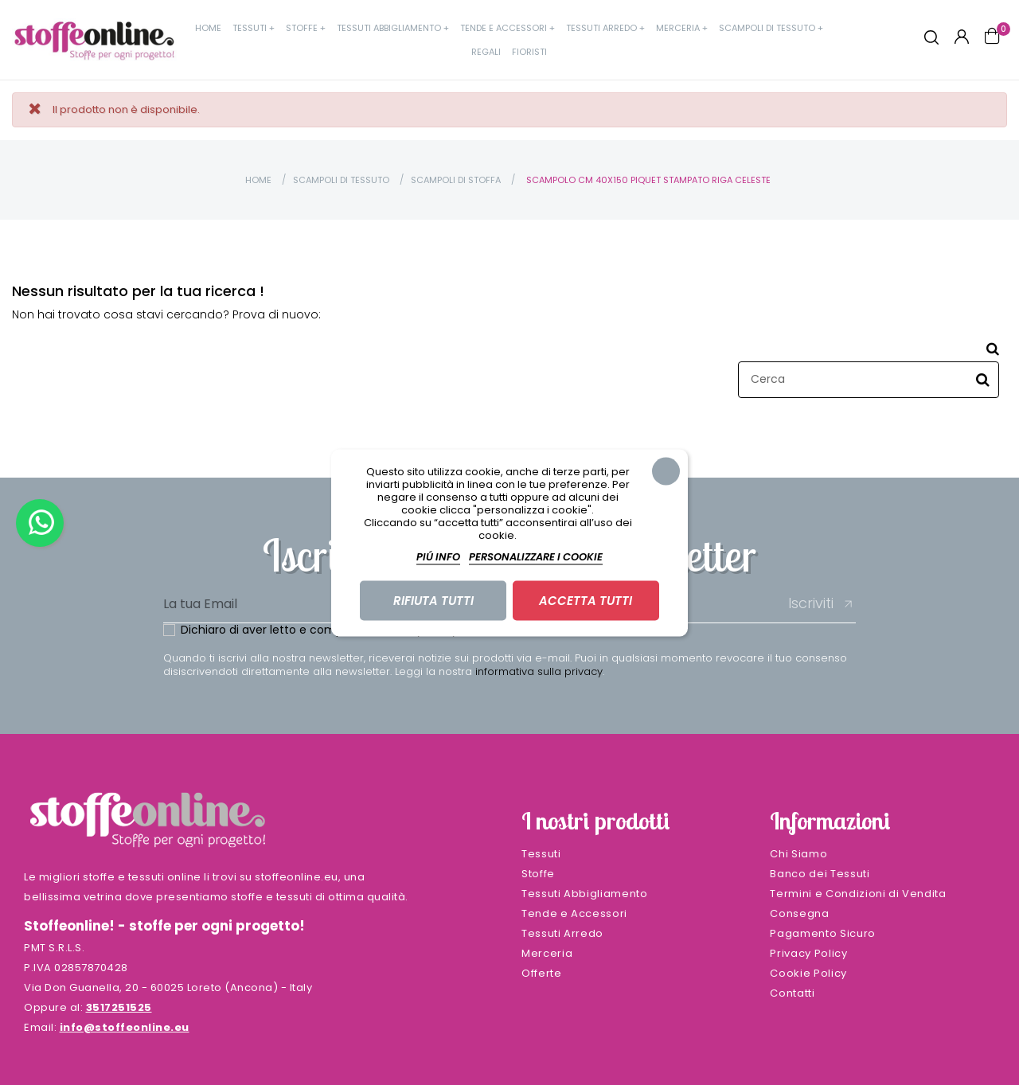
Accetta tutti (585, 599)
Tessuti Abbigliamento (584, 893)
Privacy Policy (808, 953)
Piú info (438, 556)
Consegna (799, 913)
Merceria (546, 953)
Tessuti (541, 853)
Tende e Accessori (574, 913)
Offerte (541, 973)
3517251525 (119, 1007)
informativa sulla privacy (539, 671)
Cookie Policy (808, 973)
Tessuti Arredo (562, 933)
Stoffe (538, 873)
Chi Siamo (798, 853)
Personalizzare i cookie (536, 556)
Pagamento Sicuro (822, 933)
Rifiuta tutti (433, 599)
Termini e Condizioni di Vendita (858, 893)
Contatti (792, 993)
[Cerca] (868, 379)
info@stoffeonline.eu (124, 1027)
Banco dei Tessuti (819, 873)
